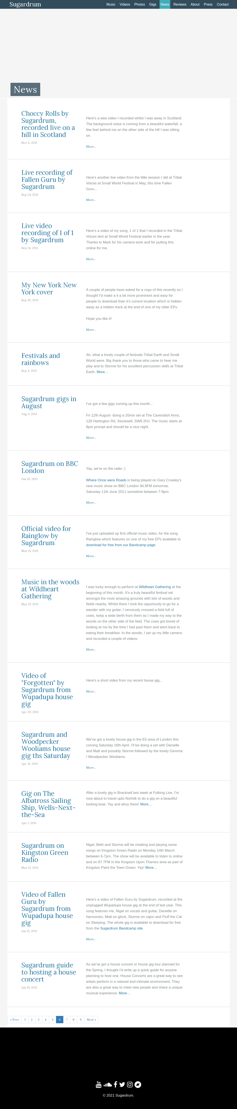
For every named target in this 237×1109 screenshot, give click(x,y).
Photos (139, 4)
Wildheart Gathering (155, 587)
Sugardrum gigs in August (48, 402)
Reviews (179, 4)
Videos (125, 4)
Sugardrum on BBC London (49, 467)
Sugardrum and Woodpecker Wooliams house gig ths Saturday (45, 745)
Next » (91, 1020)
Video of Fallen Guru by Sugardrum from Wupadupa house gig (47, 908)
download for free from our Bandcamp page (121, 545)
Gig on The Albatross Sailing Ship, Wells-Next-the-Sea (48, 804)
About (195, 4)
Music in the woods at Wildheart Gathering (50, 589)
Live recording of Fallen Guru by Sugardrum (46, 179)
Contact (223, 4)
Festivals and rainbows (40, 359)
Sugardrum (25, 4)
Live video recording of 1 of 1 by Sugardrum (47, 233)
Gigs (152, 4)
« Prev (14, 1020)
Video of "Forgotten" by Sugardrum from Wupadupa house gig (47, 690)
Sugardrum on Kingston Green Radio (44, 852)
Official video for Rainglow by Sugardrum (46, 536)
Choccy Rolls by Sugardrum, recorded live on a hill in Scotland (48, 124)
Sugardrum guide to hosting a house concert (48, 972)
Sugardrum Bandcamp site (121, 928)
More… (91, 146)
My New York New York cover (49, 288)
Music (111, 4)
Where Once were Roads (106, 480)
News (165, 4)
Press (208, 4)
